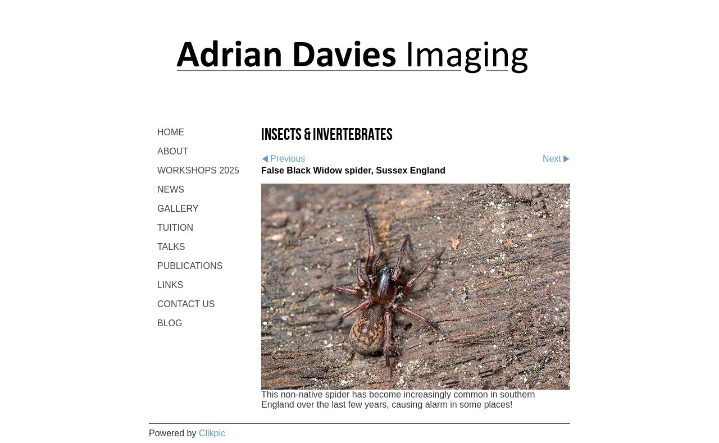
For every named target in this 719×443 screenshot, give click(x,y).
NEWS (170, 189)
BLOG (169, 323)
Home (170, 132)
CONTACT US (186, 304)
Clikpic (212, 433)
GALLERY (178, 208)
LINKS (170, 285)
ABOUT (172, 151)
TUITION (175, 227)
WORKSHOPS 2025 (198, 170)
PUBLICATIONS (189, 266)
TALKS (171, 247)
